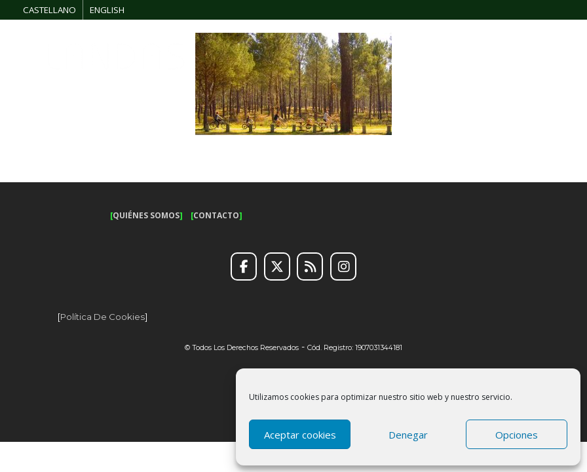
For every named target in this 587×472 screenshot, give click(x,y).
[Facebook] (244, 266)
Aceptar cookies (300, 434)
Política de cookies (102, 316)
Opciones (516, 434)
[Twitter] (277, 266)
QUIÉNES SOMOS (146, 215)
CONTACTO (216, 215)
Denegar (408, 434)
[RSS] (310, 266)
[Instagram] (343, 266)
